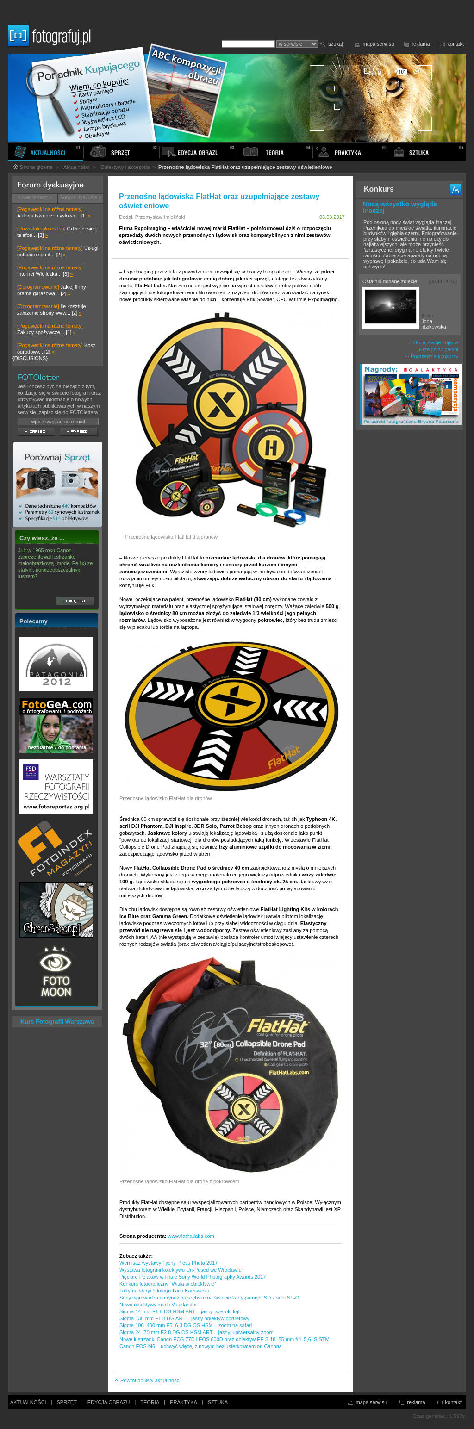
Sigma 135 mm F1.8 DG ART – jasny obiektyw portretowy (184, 1318)
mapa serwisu (378, 44)
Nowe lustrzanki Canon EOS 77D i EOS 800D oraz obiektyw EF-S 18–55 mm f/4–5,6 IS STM (224, 1339)
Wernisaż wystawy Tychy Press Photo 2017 (168, 1263)
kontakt (456, 44)
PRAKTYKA (183, 1402)
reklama (421, 44)
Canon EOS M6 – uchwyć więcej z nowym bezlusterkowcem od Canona (200, 1346)
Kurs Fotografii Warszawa (57, 1021)
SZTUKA (218, 1402)
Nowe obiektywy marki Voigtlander (158, 1304)
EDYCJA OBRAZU (108, 1402)
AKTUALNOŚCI (28, 1402)
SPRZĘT (67, 1402)
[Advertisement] (410, 580)
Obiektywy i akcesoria (125, 167)
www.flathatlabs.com (191, 1236)
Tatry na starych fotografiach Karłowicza (164, 1290)
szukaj (335, 44)
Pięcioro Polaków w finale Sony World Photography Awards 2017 (192, 1277)
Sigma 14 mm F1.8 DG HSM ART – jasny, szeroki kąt (179, 1311)
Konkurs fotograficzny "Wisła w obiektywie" (167, 1283)
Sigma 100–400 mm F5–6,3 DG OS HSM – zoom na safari (185, 1325)
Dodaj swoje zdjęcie (433, 342)
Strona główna (32, 167)
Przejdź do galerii (436, 349)
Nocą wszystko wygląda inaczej (400, 207)
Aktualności (76, 167)
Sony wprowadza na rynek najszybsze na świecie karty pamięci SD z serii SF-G (209, 1297)
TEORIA (149, 1402)
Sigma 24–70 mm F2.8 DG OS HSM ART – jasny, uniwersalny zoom (196, 1332)
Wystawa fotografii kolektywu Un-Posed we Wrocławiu (180, 1270)
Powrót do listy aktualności (147, 1380)
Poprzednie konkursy (431, 356)
